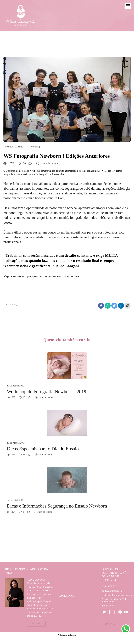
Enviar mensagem (113, 591)
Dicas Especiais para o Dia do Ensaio (43, 448)
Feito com (67, 635)
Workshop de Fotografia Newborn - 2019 (46, 391)
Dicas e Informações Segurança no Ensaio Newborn (57, 506)
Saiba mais (36, 623)
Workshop (35, 147)
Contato (110, 624)
